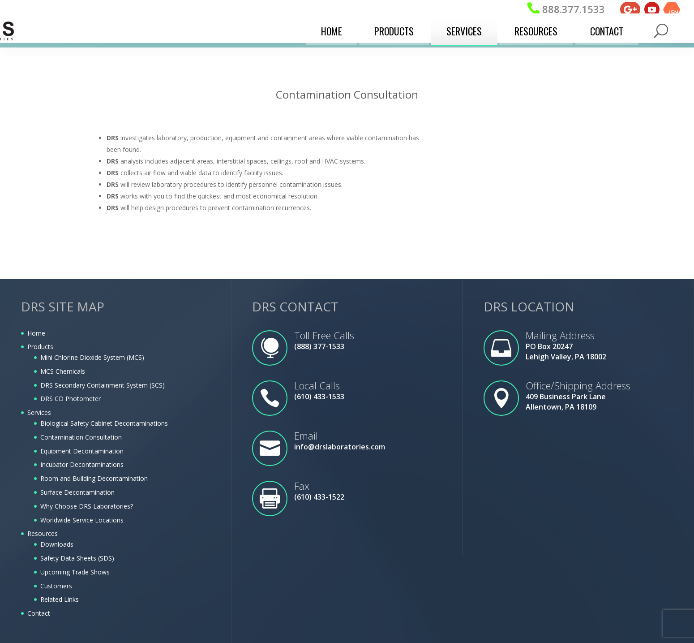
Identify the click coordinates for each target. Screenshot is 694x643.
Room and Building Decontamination (94, 478)
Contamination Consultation (81, 437)
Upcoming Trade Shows (75, 572)
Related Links (59, 599)
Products (394, 29)
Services (464, 29)
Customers (56, 586)
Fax (301, 485)
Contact (606, 29)
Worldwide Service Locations (82, 520)
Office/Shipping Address (578, 385)
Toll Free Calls (324, 335)
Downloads (56, 544)
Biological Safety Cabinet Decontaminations (104, 423)
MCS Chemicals (62, 371)
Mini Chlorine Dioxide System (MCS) (92, 357)
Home (331, 29)
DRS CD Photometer (70, 398)
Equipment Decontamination (82, 451)
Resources (535, 29)
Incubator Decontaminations (82, 464)
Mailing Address (560, 335)
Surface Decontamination (77, 492)
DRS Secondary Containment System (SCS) (102, 385)
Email (306, 435)
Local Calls (317, 385)
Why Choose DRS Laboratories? (86, 506)
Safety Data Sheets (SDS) (77, 558)
